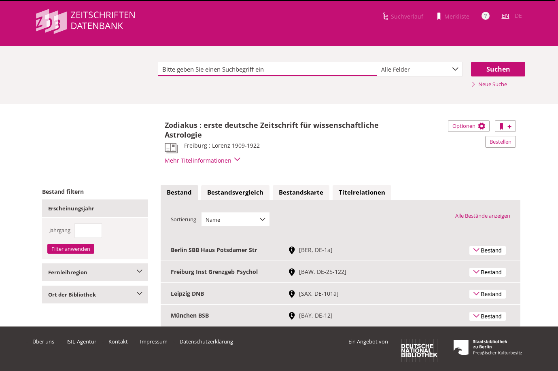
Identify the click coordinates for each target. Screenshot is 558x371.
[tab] (179, 192)
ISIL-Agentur (81, 341)
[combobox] (420, 69)
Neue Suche (489, 84)
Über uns (43, 341)
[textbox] (268, 69)
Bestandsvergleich (235, 192)
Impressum (154, 341)
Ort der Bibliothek (95, 294)
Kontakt (118, 341)
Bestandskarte (301, 192)
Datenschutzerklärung (206, 341)
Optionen (468, 125)
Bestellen (500, 141)
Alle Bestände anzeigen (482, 215)
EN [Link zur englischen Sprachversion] (505, 15)
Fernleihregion (95, 272)
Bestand (179, 192)
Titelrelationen (362, 192)
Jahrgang (59, 230)
